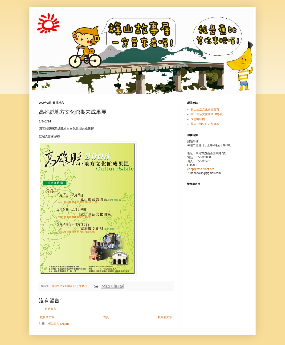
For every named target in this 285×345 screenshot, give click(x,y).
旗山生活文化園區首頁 (205, 109)
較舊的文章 (165, 317)
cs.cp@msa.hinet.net (200, 169)
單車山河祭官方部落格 (205, 124)
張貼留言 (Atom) (58, 323)
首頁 (106, 317)
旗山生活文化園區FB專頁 (207, 114)
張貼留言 (50, 309)
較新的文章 (47, 317)
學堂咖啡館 (198, 119)
